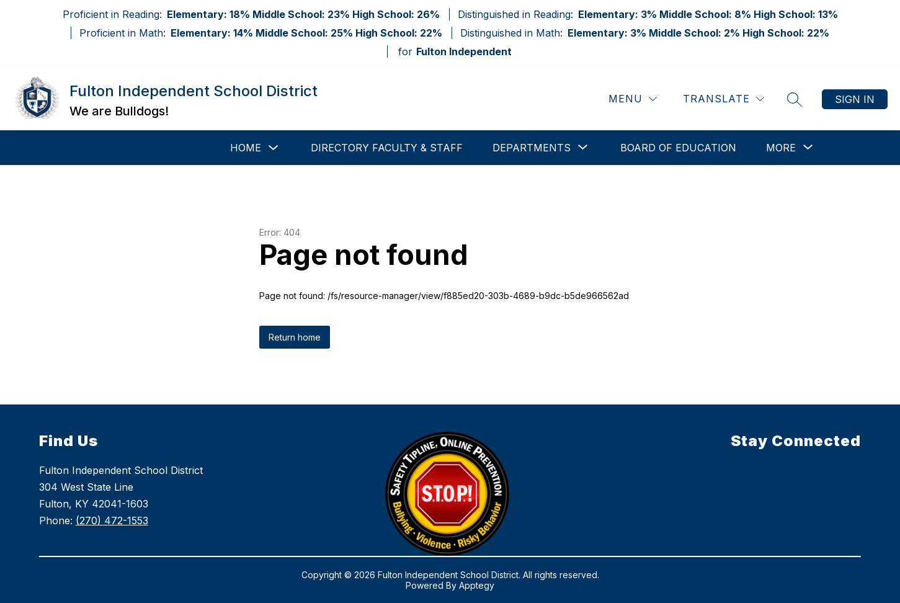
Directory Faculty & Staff (387, 147)
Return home (295, 337)
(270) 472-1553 (112, 520)
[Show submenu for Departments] (531, 147)
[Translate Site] (723, 99)
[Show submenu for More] (781, 147)
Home (245, 147)
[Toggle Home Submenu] (273, 148)
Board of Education (678, 147)
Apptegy (476, 585)
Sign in (855, 99)
